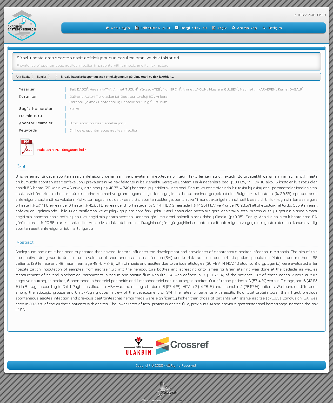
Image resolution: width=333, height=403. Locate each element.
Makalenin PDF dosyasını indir (61, 149)
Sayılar (41, 76)
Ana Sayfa (23, 76)
